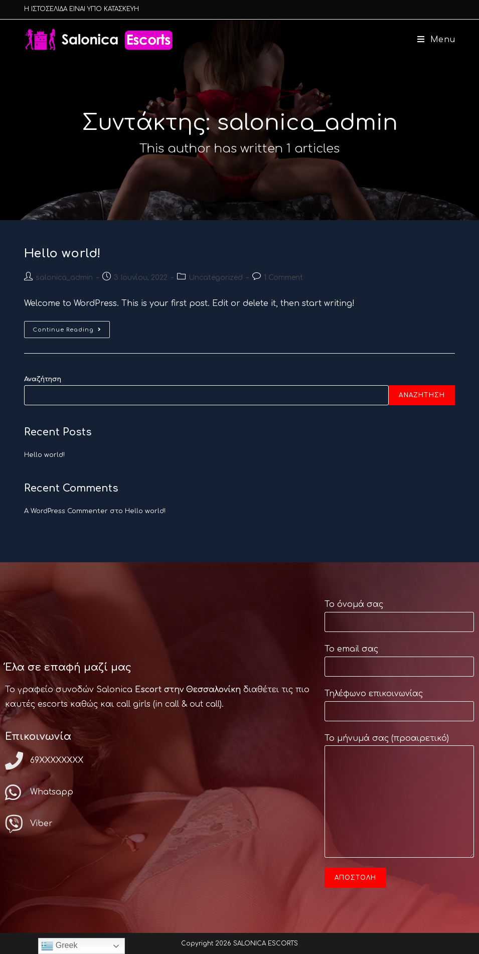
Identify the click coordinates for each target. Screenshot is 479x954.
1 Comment (283, 277)
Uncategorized (216, 277)
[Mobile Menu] (432, 40)
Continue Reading (71, 327)
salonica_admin (64, 277)
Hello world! (62, 253)
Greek (59, 946)
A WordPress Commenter (66, 511)
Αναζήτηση (42, 379)
